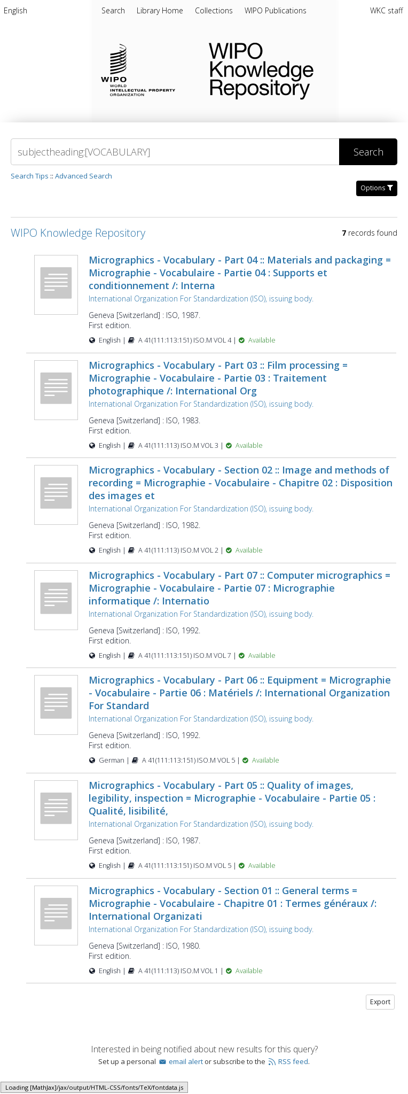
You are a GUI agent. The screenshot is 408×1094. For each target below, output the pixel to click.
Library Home (161, 10)
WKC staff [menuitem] (386, 10)
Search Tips (30, 176)
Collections (215, 10)
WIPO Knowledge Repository (300, 69)
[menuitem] (15, 12)
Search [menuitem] (113, 10)
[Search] (175, 151)
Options (376, 187)
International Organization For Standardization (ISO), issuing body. (201, 298)
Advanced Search (83, 176)
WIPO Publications (276, 10)
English (15, 10)
